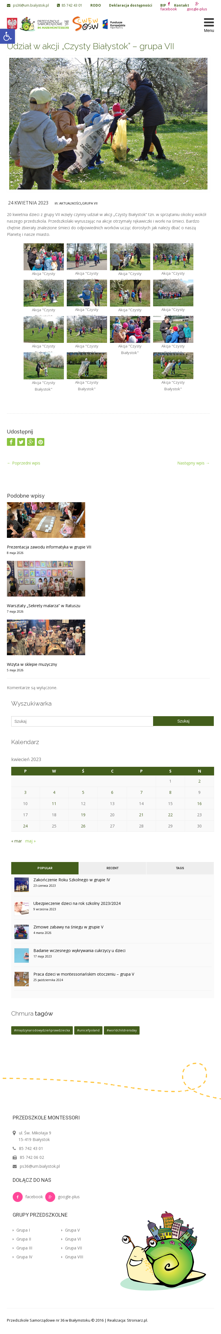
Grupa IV (22, 1257)
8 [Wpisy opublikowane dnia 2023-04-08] (170, 792)
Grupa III (22, 1248)
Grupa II (22, 1239)
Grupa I (21, 1230)
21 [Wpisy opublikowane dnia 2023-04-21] (141, 814)
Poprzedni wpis (23, 463)
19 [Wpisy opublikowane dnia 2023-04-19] (83, 814)
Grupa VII (90, 203)
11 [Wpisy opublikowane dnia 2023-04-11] (54, 803)
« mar (16, 841)
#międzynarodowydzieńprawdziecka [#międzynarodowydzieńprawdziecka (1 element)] (42, 1030)
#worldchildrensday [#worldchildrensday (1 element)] (122, 1030)
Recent (112, 868)
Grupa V (70, 1230)
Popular (44, 868)
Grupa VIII (72, 1257)
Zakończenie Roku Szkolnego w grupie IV (71, 879)
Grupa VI (71, 1239)
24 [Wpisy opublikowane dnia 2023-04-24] (25, 826)
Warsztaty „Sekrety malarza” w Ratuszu (43, 605)
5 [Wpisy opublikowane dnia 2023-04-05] (83, 792)
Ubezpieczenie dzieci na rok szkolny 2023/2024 (77, 903)
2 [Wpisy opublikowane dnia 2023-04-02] (199, 781)
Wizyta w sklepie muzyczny (32, 664)
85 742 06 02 (32, 1157)
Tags (180, 868)
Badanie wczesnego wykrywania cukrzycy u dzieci (79, 950)
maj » (30, 841)
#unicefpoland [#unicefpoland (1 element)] (88, 1030)
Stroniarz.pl (137, 1320)
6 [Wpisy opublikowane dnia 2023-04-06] (112, 792)
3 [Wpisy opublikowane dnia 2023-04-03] (25, 792)
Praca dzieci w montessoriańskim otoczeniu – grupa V (83, 974)
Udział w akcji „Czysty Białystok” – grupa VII (90, 46)
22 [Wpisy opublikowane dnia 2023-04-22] (170, 814)
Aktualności (70, 203)
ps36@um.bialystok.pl (28, 5)
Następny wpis (193, 463)
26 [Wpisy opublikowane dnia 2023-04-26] (83, 826)
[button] (7, 36)
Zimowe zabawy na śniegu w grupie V (68, 926)
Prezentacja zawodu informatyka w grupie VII (49, 546)
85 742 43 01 (69, 5)
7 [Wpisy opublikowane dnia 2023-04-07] (141, 792)
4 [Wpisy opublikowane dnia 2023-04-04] (54, 792)
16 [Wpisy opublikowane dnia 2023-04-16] (199, 803)
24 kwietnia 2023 (28, 203)
